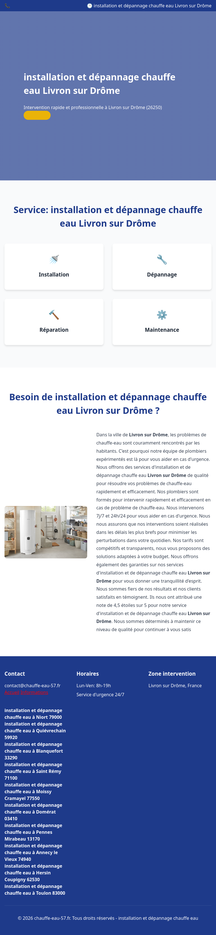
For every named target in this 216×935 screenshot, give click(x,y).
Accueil (11, 692)
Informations (34, 692)
